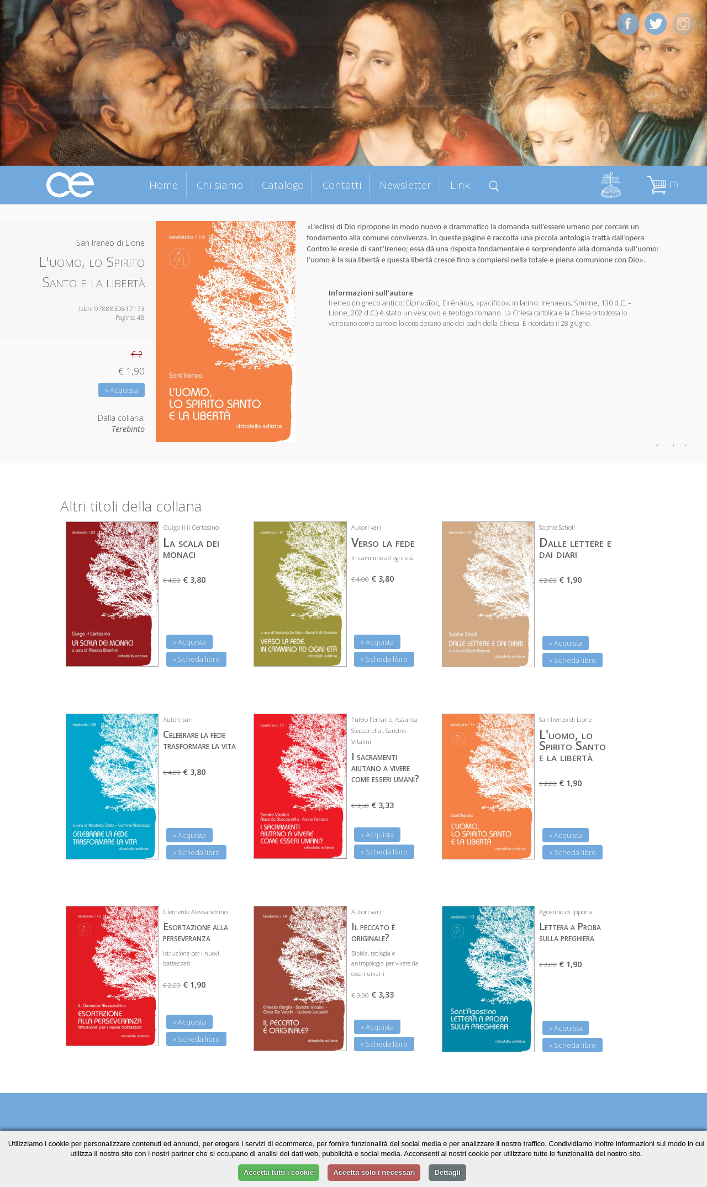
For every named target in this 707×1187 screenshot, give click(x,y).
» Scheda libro (196, 659)
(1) (662, 184)
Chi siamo (220, 185)
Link (460, 185)
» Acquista (121, 390)
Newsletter (405, 185)
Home (163, 185)
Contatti (342, 185)
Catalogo (283, 185)
